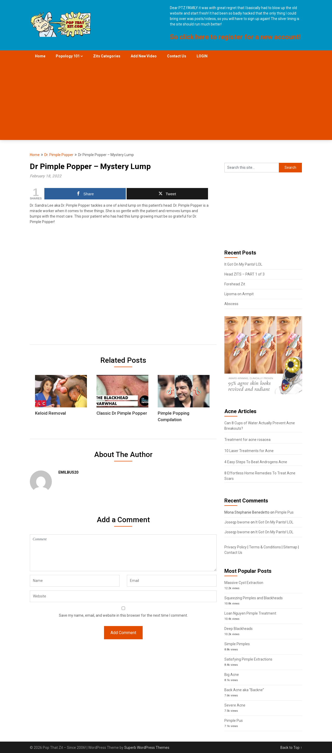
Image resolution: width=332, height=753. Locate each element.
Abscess (231, 304)
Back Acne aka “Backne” (244, 690)
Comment (123, 552)
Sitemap (290, 547)
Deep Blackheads (238, 629)
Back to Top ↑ (291, 747)
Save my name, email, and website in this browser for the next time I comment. (123, 615)
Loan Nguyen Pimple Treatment (250, 613)
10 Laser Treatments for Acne (249, 451)
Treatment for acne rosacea (247, 440)
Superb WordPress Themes (146, 747)
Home (40, 56)
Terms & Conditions (265, 547)
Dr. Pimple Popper (58, 155)
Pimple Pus (284, 512)
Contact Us (176, 56)
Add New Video (144, 56)
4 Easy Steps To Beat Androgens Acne (255, 462)
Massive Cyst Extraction (243, 583)
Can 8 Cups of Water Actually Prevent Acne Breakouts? (259, 426)
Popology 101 (68, 56)
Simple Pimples (237, 644)
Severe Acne (234, 705)
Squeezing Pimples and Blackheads (253, 598)
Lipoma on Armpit (239, 294)
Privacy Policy (235, 547)
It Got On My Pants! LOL (243, 264)
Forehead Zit (234, 284)
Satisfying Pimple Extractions (248, 659)
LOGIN (202, 56)
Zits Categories (106, 56)
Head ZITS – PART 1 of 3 (244, 274)
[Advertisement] (166, 101)
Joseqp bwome (237, 522)
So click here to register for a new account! (235, 37)
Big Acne (231, 675)
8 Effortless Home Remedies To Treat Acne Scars (259, 476)
